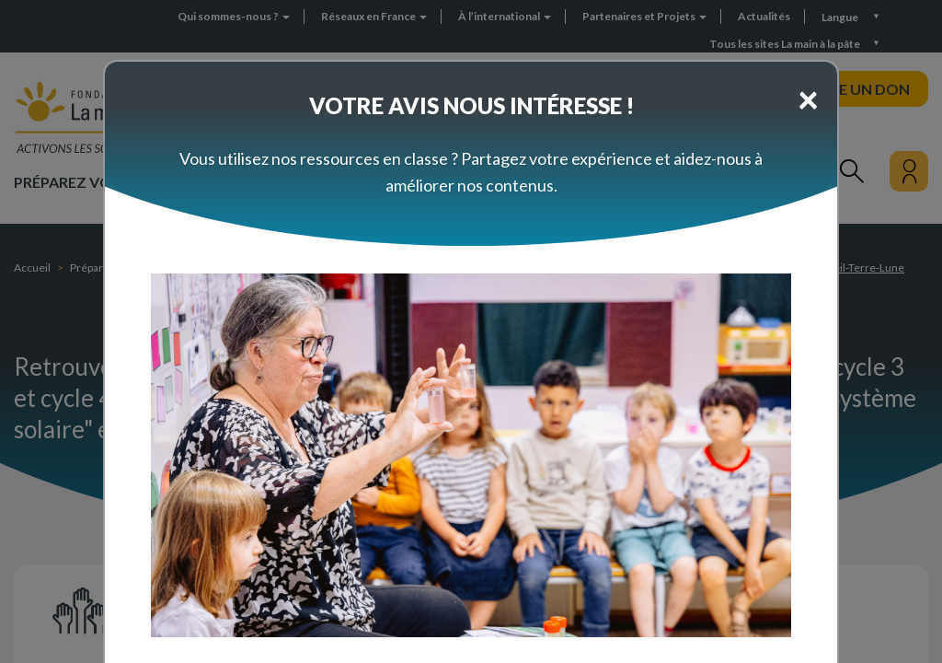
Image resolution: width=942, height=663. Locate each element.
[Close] (808, 98)
